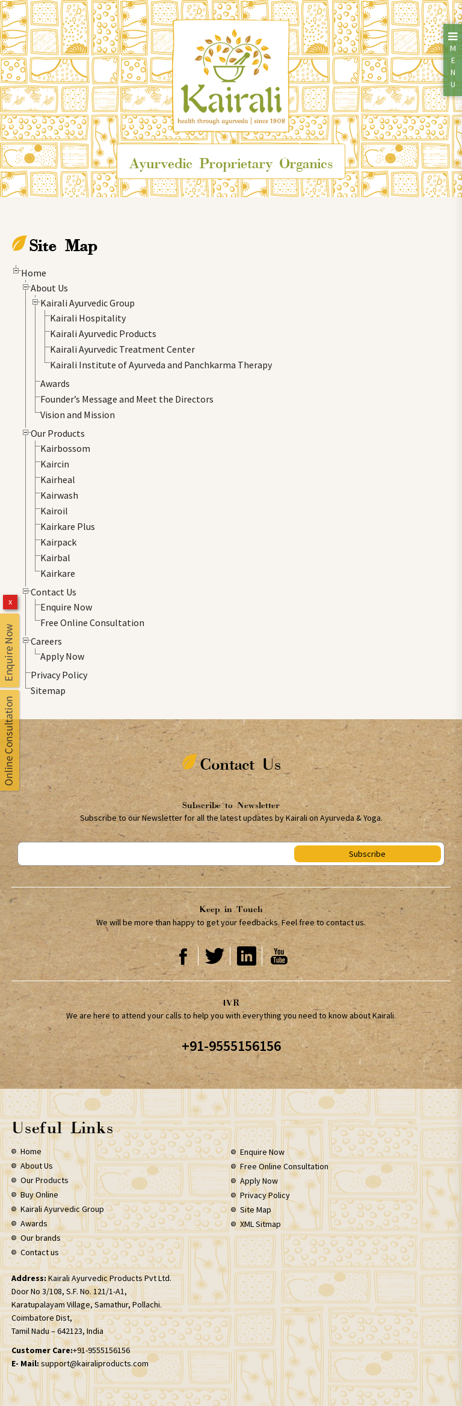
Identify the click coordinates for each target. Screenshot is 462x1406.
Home (33, 273)
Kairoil (54, 511)
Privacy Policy (59, 675)
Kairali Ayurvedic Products (103, 333)
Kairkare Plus (67, 526)
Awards (55, 383)
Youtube (279, 956)
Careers (46, 641)
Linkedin (247, 956)
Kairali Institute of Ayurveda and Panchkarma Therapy (161, 365)
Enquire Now (66, 607)
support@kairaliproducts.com (95, 1363)
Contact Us (53, 592)
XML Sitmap (260, 1224)
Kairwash (59, 495)
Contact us (39, 1252)
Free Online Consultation (92, 622)
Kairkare (57, 573)
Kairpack (58, 542)
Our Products (58, 433)
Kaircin (54, 464)
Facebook (183, 956)
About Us (49, 288)
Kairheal (57, 479)
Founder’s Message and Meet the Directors (127, 399)
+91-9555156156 (231, 1045)
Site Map (255, 1209)
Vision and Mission (77, 415)
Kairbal (55, 558)
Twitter (215, 956)
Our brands (40, 1237)
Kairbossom (65, 448)
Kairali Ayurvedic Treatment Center (122, 349)
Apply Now (62, 656)
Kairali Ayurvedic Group (87, 303)
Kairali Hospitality (88, 318)
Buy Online (39, 1194)
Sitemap (48, 690)
